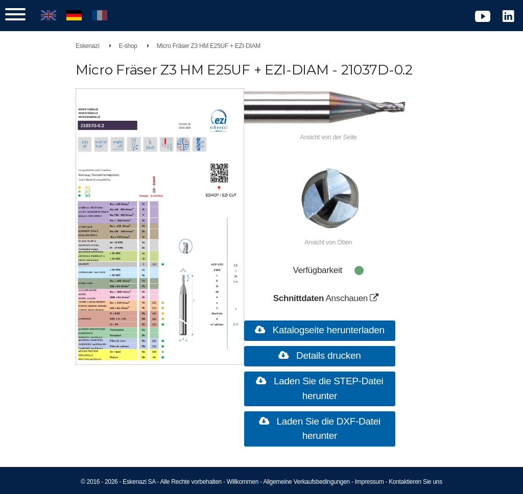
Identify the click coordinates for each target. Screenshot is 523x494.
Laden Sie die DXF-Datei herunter (327, 428)
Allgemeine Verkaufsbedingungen (306, 481)
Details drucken (327, 355)
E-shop (127, 46)
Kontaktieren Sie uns (415, 481)
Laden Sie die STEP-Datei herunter (327, 388)
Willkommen (242, 481)
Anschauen (355, 298)
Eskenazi (87, 46)
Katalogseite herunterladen (327, 330)
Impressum (369, 481)
